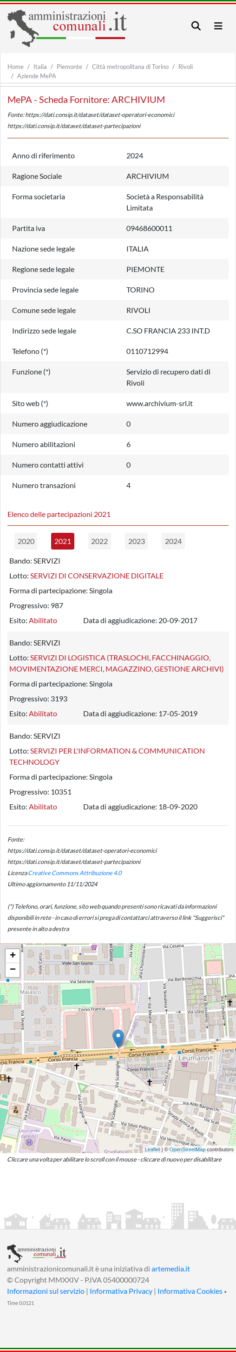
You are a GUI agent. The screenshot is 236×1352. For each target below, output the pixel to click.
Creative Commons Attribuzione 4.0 (74, 872)
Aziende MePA (36, 76)
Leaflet (152, 1149)
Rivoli (185, 66)
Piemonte (69, 66)
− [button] (13, 970)
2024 (173, 541)
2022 (99, 541)
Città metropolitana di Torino (130, 66)
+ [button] (13, 956)
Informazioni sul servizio (46, 1290)
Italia (40, 66)
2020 (26, 541)
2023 (136, 541)
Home (15, 66)
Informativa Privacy (121, 1290)
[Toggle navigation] (196, 26)
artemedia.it (170, 1268)
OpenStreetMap (188, 1149)
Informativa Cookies (190, 1290)
